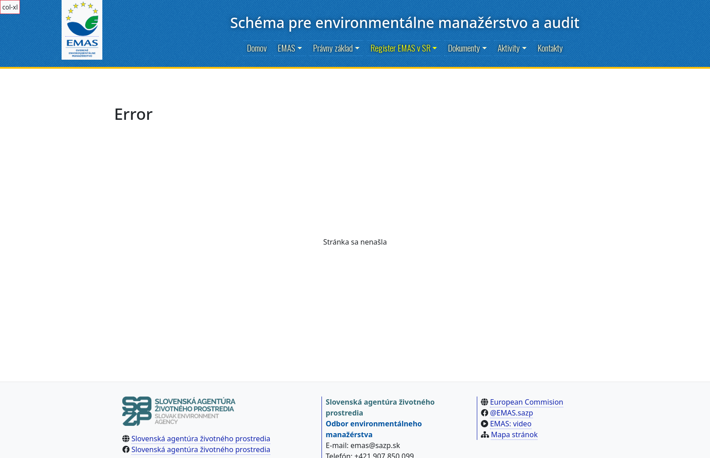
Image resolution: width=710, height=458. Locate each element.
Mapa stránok (514, 434)
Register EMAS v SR (400, 47)
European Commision (526, 402)
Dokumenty (464, 47)
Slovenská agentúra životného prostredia (200, 439)
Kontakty (550, 47)
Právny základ (333, 47)
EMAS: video (511, 424)
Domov (257, 47)
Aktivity (509, 47)
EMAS (286, 47)
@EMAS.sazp (511, 413)
